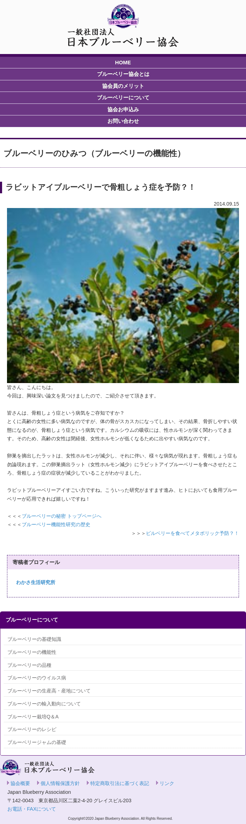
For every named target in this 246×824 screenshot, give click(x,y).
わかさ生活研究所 (35, 582)
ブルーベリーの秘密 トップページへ (61, 516)
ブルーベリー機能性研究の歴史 (56, 524)
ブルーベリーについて (123, 97)
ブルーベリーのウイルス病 (36, 678)
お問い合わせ (123, 121)
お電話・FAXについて (31, 809)
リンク (167, 783)
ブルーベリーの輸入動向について (44, 703)
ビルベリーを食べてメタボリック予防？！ (192, 533)
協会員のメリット (123, 86)
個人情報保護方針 (60, 783)
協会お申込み (123, 109)
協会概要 (20, 783)
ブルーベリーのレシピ (31, 729)
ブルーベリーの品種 (29, 665)
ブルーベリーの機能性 (31, 652)
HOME (123, 62)
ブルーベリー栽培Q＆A (33, 716)
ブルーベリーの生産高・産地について (49, 691)
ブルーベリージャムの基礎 (36, 742)
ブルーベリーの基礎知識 (34, 639)
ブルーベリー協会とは (123, 74)
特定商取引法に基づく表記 (119, 783)
